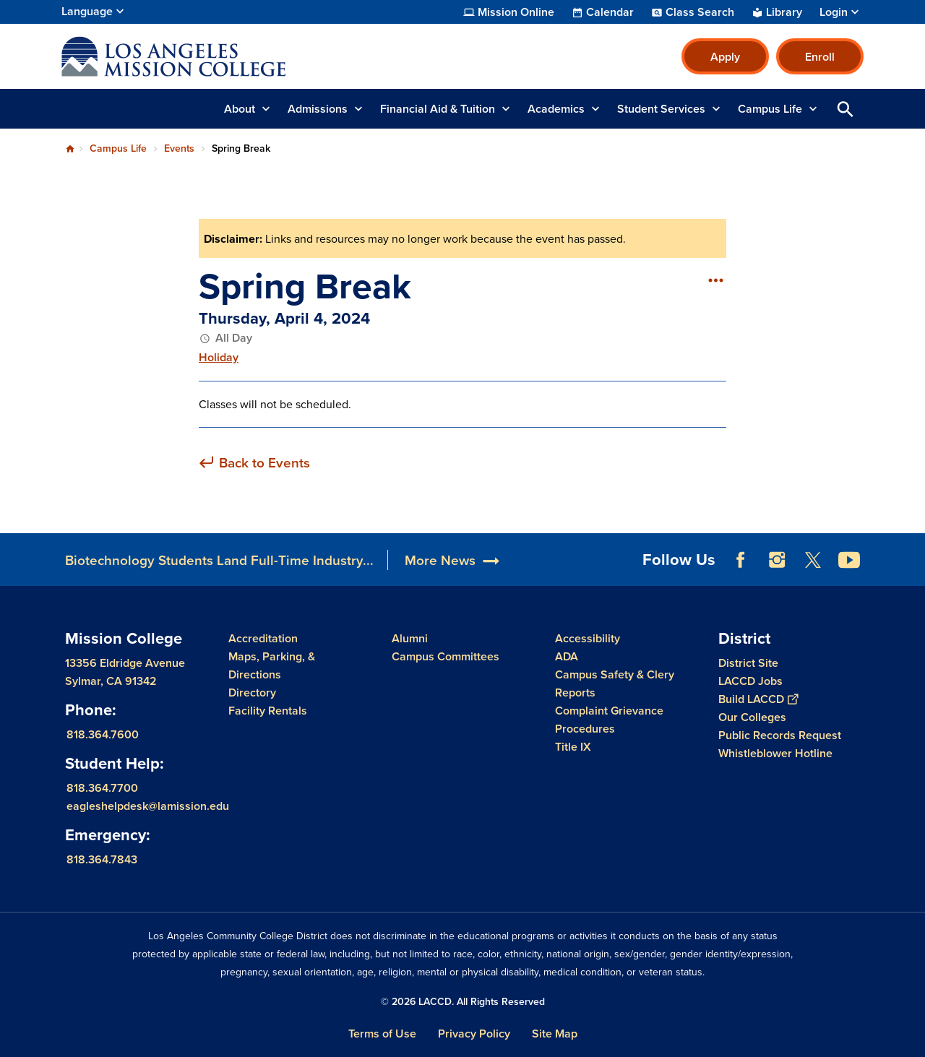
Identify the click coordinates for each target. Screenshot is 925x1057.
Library (784, 12)
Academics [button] (556, 108)
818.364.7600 (102, 734)
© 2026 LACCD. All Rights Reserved (463, 1001)
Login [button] (833, 12)
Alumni (410, 638)
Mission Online (516, 12)
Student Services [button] (661, 108)
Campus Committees (445, 656)
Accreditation (263, 638)
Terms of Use (382, 1033)
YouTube (849, 560)
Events (179, 148)
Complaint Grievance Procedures (609, 719)
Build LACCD (758, 699)
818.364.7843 (101, 859)
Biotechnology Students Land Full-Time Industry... (219, 560)
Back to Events (264, 463)
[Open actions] (715, 279)
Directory (252, 692)
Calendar (610, 12)
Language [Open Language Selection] (87, 11)
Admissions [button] (318, 108)
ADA (566, 656)
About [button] (239, 108)
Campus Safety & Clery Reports (614, 683)
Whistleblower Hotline (775, 753)
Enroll (820, 56)
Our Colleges (752, 717)
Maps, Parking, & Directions (271, 665)
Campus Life (118, 148)
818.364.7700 (102, 788)
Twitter (813, 560)
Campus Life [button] (770, 108)
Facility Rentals (267, 710)
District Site (748, 663)
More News (440, 560)
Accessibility (587, 638)
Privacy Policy (474, 1033)
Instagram (777, 560)
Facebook (741, 560)
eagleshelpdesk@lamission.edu (147, 806)
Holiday (218, 357)
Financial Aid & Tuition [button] (437, 108)
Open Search (845, 109)
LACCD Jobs (750, 681)
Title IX (573, 746)
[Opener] (910, 554)
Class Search (700, 12)
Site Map (554, 1033)
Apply (725, 56)
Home (70, 149)
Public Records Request (779, 735)
